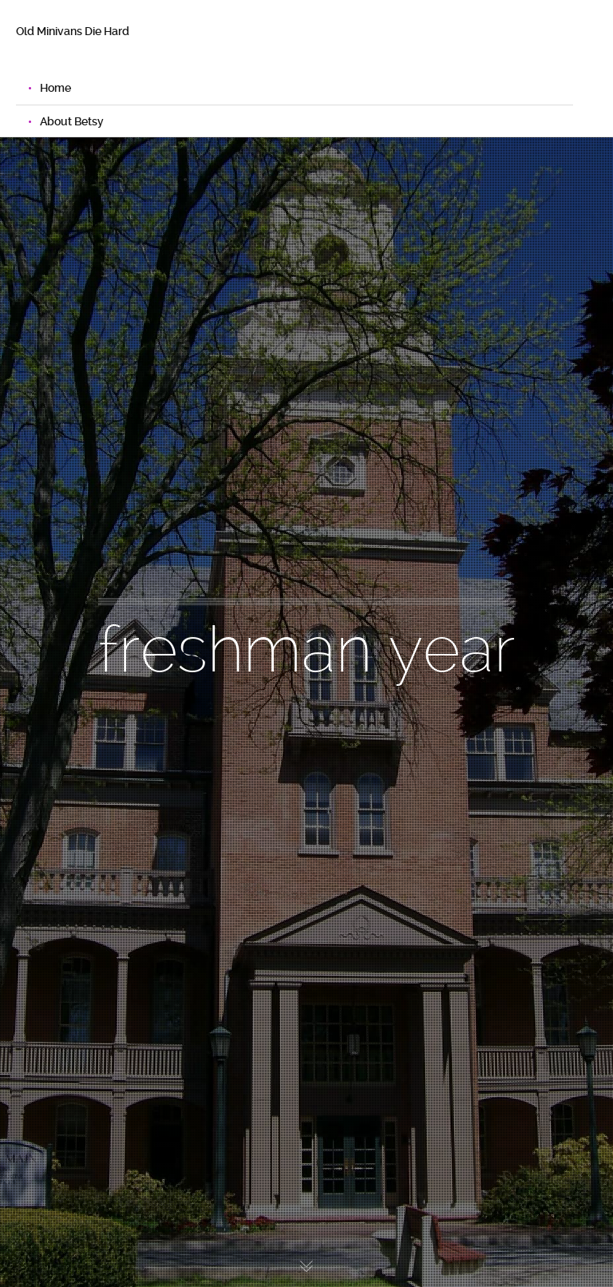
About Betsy (72, 121)
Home (55, 87)
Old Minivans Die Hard (72, 31)
